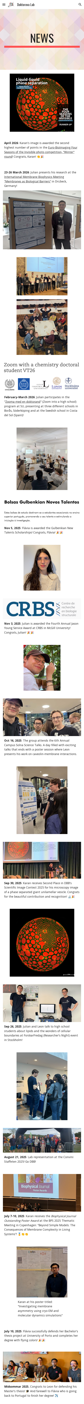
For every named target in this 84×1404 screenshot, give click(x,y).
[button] (4, 4)
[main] (42, 39)
